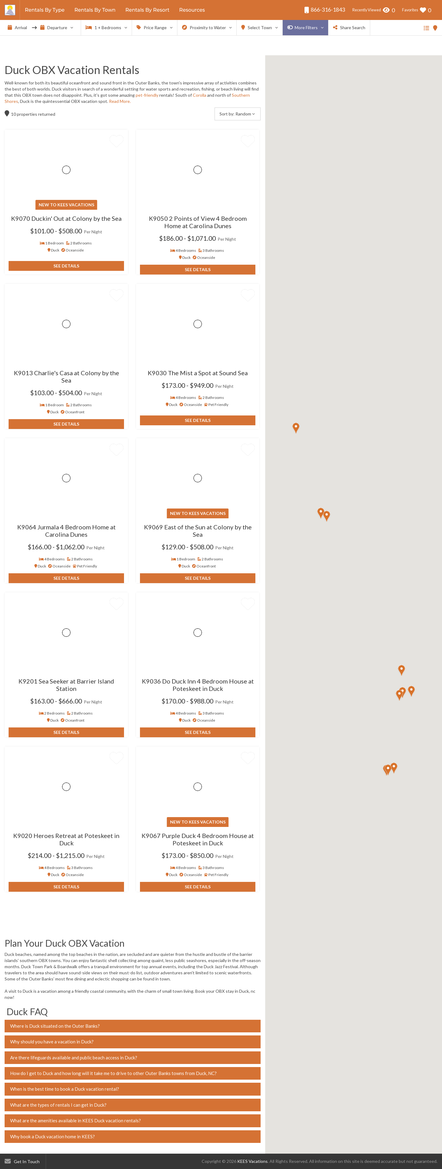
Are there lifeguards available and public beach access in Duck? (73, 1057)
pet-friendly (147, 95)
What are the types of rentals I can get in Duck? (58, 1105)
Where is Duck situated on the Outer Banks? (55, 1026)
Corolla (200, 95)
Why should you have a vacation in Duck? (52, 1041)
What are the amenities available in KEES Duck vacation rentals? (75, 1120)
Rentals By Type (44, 10)
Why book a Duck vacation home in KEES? (52, 1136)
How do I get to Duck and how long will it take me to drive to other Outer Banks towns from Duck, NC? (113, 1073)
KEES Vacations (252, 1161)
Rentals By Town (94, 10)
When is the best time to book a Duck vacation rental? (64, 1089)
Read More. (120, 101)
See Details (66, 265)
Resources (192, 10)
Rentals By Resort (147, 10)
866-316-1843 (324, 9)
